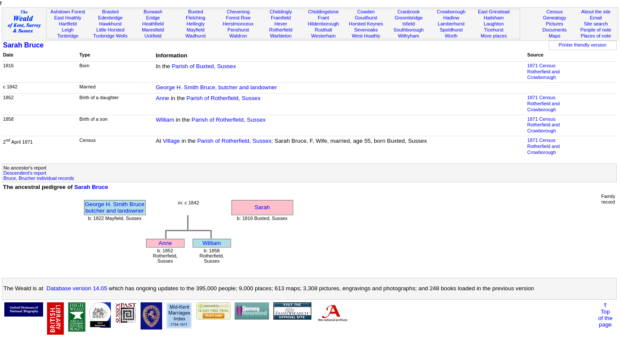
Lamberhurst (451, 23)
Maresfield (153, 29)
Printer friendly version (582, 44)
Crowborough (451, 11)
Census (554, 11)
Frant (323, 17)
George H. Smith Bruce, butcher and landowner (216, 87)
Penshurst (238, 29)
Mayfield (195, 29)
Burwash (153, 11)
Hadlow (451, 17)
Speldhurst (451, 29)
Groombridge (409, 17)
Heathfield (153, 23)
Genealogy (554, 17)
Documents (555, 29)
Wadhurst (195, 35)
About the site (596, 11)
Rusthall (323, 29)
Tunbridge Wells (110, 35)
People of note (596, 29)
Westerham (323, 35)
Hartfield (67, 23)
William (165, 119)
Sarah (262, 207)
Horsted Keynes (366, 23)
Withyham (408, 35)
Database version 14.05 (77, 288)
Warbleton (281, 35)
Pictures (554, 23)
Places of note (595, 35)
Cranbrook (408, 11)
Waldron (238, 35)
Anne (162, 98)
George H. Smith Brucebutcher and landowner (114, 207)
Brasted (110, 11)
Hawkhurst (110, 23)
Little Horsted (110, 29)
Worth (451, 35)
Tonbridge (67, 35)
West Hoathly (366, 35)
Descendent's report (24, 173)
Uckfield (153, 35)
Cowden (366, 11)
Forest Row (238, 17)
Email (596, 17)
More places (494, 35)
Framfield (281, 17)
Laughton (494, 23)
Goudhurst (366, 17)
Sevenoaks (366, 29)
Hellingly (196, 23)
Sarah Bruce (23, 45)
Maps (554, 35)
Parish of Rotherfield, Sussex (223, 98)
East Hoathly (68, 17)
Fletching (195, 17)
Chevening (238, 11)
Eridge (153, 17)
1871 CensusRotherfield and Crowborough (543, 71)
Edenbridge (110, 17)
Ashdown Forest (67, 11)
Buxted (195, 11)
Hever (280, 23)
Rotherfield (280, 29)
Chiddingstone (323, 11)
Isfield (408, 23)
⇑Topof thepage (605, 315)
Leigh (68, 29)
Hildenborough (323, 23)
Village (171, 141)
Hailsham (494, 17)
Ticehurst (493, 29)
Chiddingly (281, 11)
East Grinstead (493, 11)
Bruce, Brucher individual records (38, 178)
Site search (596, 23)
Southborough (409, 29)
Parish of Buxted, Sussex (204, 66)
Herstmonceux (238, 23)
